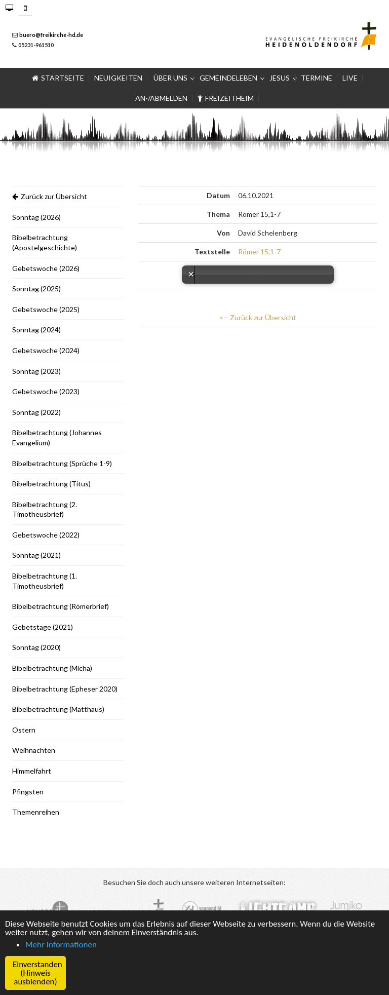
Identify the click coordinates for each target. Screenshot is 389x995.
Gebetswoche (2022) (46, 534)
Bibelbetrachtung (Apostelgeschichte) (44, 242)
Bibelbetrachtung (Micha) (52, 668)
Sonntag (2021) (36, 555)
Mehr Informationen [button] (61, 944)
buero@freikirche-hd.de (51, 34)
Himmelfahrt (31, 771)
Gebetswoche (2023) (46, 391)
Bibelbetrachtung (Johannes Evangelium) (57, 437)
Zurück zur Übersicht (49, 196)
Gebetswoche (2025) (46, 309)
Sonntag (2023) (36, 371)
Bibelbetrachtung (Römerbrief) (60, 606)
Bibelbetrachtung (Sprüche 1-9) (62, 463)
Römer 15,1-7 (259, 251)
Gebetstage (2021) (42, 627)
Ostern (23, 729)
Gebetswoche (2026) (46, 268)
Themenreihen (35, 812)
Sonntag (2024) (36, 329)
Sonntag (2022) (36, 412)
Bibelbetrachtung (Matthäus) (58, 709)
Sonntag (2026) (36, 217)
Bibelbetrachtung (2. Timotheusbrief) (44, 509)
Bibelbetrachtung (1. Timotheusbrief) (44, 580)
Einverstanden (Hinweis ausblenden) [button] (37, 973)
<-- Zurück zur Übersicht (257, 317)
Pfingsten (28, 791)
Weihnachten (33, 750)
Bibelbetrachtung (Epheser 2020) (65, 688)
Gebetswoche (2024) (46, 350)
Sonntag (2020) (36, 647)
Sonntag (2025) (36, 288)
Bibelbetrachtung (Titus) (51, 483)
